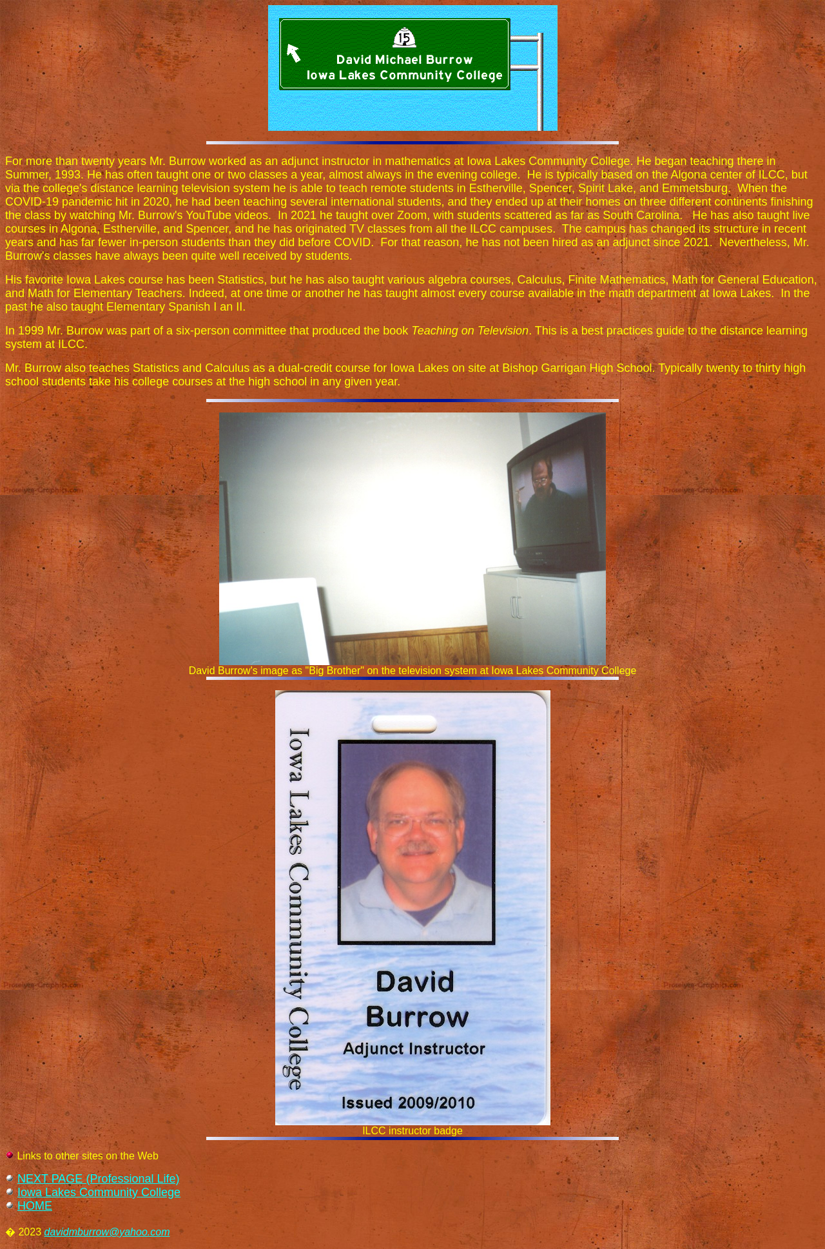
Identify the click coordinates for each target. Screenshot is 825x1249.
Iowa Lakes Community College (98, 1192)
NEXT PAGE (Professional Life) (98, 1178)
